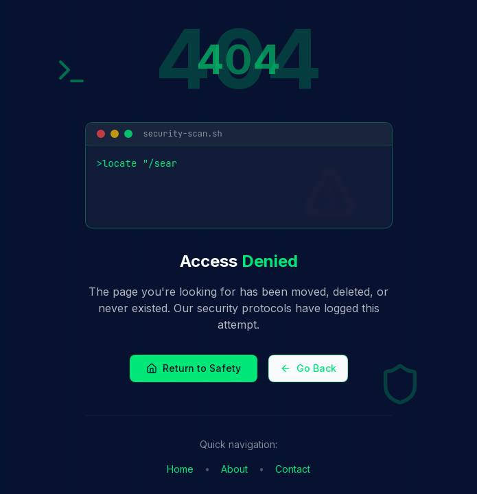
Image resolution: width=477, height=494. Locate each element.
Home (180, 469)
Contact (292, 469)
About (234, 469)
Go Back (308, 368)
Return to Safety (193, 368)
